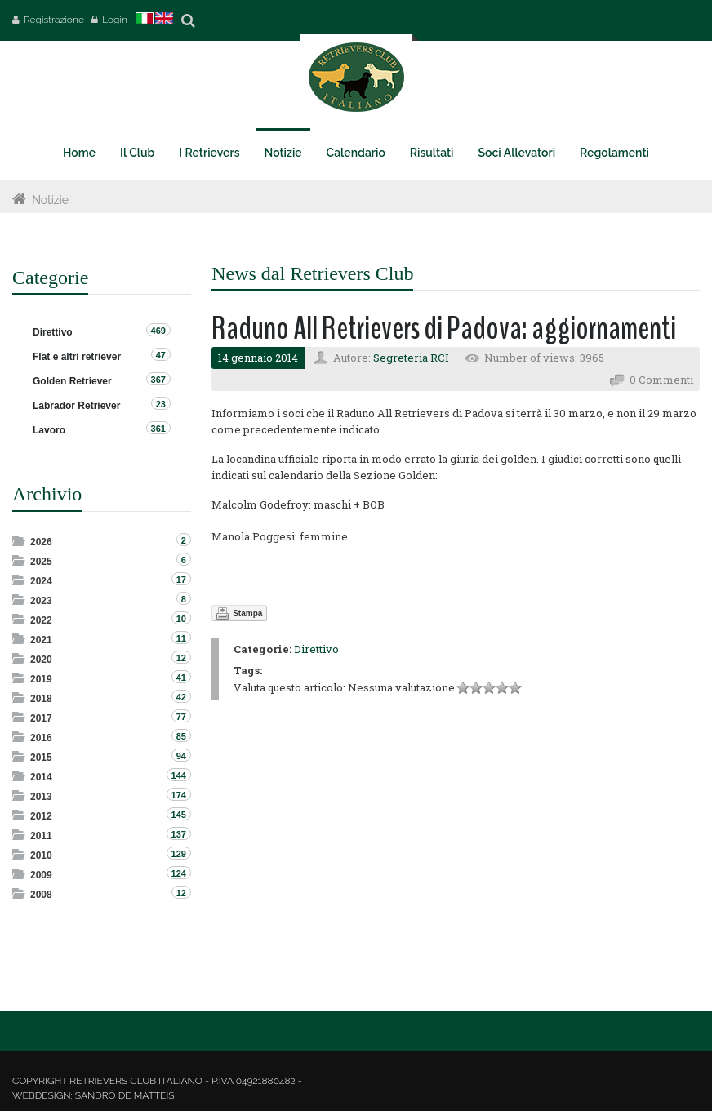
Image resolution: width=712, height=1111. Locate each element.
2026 (41, 542)
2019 (41, 679)
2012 (41, 816)
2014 (41, 777)
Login (114, 19)
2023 (41, 601)
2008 (41, 894)
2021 (41, 640)
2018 (41, 698)
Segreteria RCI (411, 357)
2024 (41, 581)
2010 (41, 855)
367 (158, 379)
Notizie (50, 200)
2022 (41, 620)
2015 (41, 757)
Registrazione (54, 19)
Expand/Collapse (20, 541)
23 (161, 404)
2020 (41, 659)
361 (158, 428)
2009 (41, 875)
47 (161, 355)
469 (158, 331)
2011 (41, 836)
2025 (41, 561)
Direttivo (316, 649)
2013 (41, 796)
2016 (41, 738)
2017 (41, 718)
